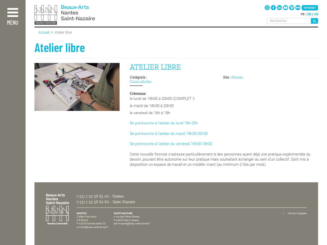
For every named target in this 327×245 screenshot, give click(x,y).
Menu (12, 23)
